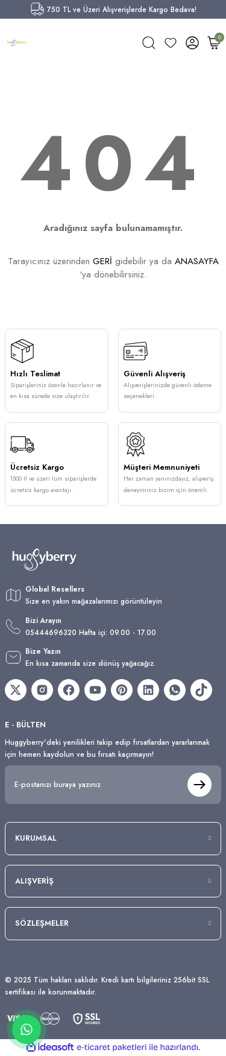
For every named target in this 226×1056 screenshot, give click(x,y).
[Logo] (17, 43)
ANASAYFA (197, 261)
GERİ (102, 261)
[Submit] (199, 785)
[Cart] (214, 43)
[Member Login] (192, 43)
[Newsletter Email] (113, 784)
